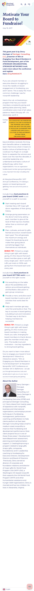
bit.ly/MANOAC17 (14, 74)
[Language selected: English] (16, 589)
